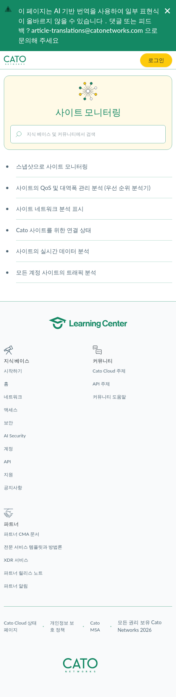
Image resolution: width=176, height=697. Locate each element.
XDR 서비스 (16, 560)
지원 (8, 474)
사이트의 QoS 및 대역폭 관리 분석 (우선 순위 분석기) (83, 187)
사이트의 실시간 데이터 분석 (52, 250)
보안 (8, 423)
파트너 (11, 524)
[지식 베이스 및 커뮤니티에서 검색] (88, 134)
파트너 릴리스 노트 (23, 573)
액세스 (11, 410)
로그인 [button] (156, 60)
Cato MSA (95, 626)
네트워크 (13, 397)
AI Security (15, 435)
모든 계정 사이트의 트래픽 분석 (56, 272)
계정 (8, 448)
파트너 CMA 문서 (21, 534)
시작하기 (13, 371)
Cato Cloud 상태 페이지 (20, 626)
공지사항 (13, 487)
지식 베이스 (16, 360)
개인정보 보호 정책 (62, 626)
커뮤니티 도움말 (109, 397)
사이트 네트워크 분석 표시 (50, 208)
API (7, 461)
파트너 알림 (16, 586)
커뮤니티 (103, 360)
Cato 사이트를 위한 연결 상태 (53, 229)
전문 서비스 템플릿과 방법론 (33, 547)
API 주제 (101, 384)
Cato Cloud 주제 (109, 371)
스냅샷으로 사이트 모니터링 (52, 166)
